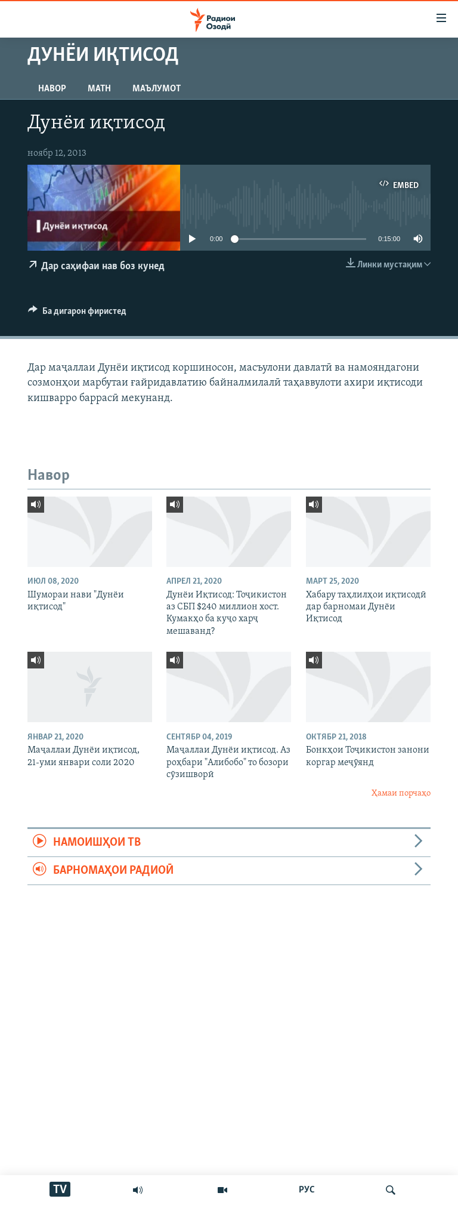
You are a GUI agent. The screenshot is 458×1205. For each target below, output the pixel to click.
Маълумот (156, 89)
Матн (99, 89)
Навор (52, 89)
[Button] (77, 314)
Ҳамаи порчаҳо (401, 793)
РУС (307, 1190)
